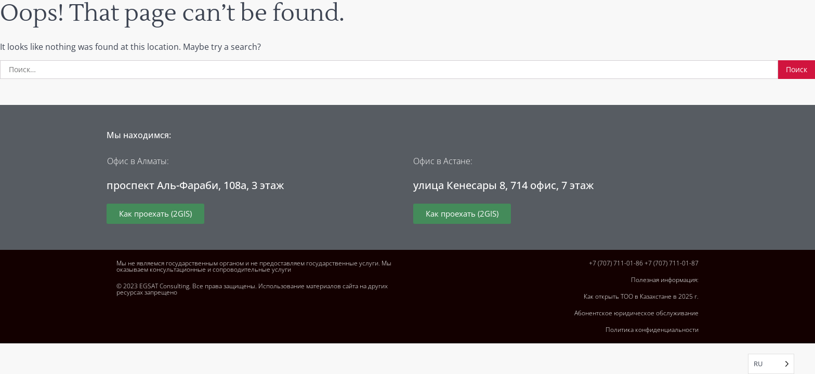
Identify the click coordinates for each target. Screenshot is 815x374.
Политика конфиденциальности (652, 329)
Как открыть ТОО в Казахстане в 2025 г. (641, 296)
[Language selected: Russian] (771, 364)
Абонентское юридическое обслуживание (636, 313)
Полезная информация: (665, 279)
